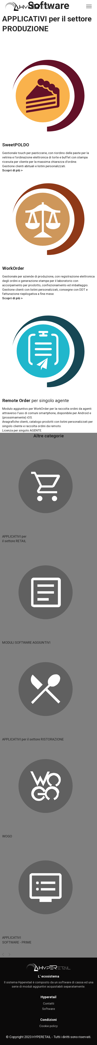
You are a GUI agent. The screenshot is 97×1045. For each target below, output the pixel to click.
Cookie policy (48, 1032)
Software (48, 1015)
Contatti (48, 1010)
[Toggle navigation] (89, 6)
